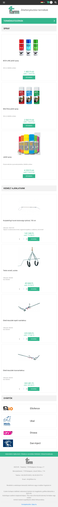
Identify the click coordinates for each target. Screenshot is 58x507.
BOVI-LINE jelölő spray (11, 61)
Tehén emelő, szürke (10, 270)
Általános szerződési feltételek (30, 454)
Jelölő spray (7, 157)
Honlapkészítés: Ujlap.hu (29, 504)
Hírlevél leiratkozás (47, 454)
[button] (24, 238)
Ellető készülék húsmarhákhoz (13, 370)
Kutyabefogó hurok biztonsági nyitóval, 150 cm (19, 221)
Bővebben (29, 77)
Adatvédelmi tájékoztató (12, 454)
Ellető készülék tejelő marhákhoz (14, 320)
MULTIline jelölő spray (10, 109)
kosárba (34, 239)
